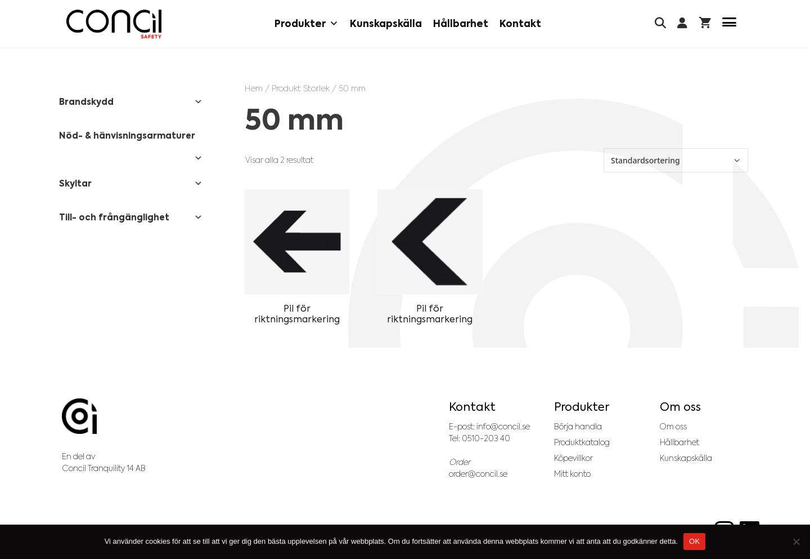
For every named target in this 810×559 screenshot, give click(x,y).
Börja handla (578, 427)
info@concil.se (503, 427)
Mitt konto (572, 474)
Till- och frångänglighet (130, 217)
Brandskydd (130, 102)
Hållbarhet (460, 23)
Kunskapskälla (386, 23)
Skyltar (130, 183)
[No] (796, 541)
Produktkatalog (582, 442)
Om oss (673, 427)
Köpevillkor (573, 458)
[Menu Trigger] (729, 23)
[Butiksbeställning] (676, 160)
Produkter (306, 23)
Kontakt (520, 23)
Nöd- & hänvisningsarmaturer (130, 140)
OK (694, 541)
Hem (254, 88)
